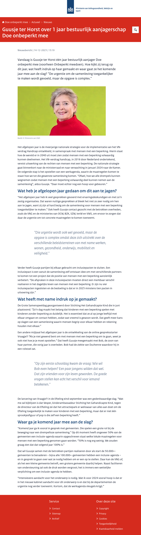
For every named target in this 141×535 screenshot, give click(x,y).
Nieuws (48, 22)
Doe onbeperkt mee (15, 22)
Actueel (36, 22)
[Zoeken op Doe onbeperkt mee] (135, 29)
